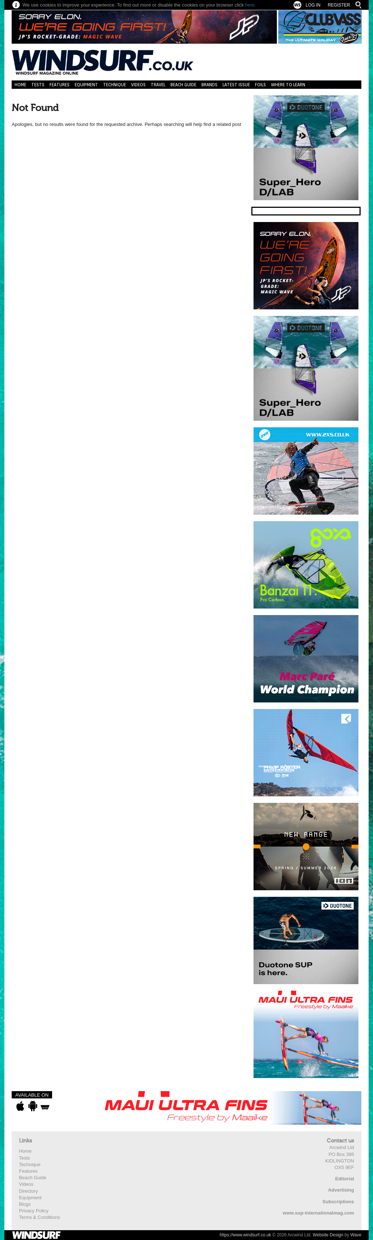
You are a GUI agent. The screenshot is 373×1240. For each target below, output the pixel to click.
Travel (158, 84)
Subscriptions (338, 1201)
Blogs (25, 1204)
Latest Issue (236, 84)
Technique (114, 84)
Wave (355, 1234)
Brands (209, 84)
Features (60, 84)
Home (20, 84)
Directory (28, 1191)
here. (250, 5)
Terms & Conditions (39, 1217)
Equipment (86, 84)
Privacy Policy (33, 1210)
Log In (313, 5)
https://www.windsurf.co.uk (245, 1234)
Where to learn (288, 84)
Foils (260, 84)
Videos (138, 84)
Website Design (328, 1234)
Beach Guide (183, 84)
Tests (37, 84)
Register (339, 5)
